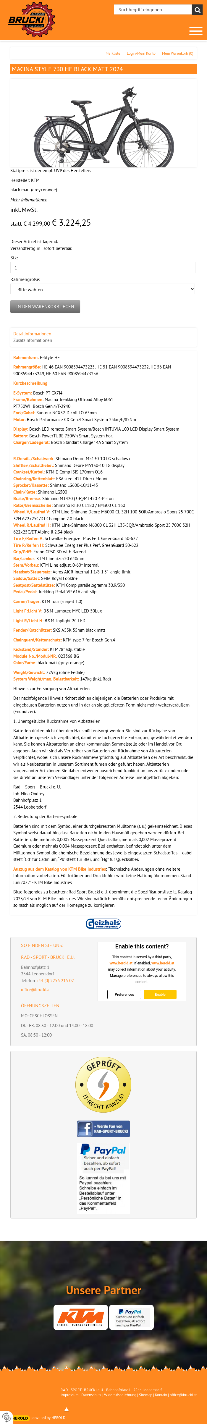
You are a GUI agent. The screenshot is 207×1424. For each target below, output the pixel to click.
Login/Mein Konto (141, 53)
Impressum (70, 1394)
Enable (160, 994)
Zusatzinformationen (32, 340)
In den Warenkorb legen (45, 306)
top (66, 1409)
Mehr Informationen (28, 200)
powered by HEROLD (48, 1417)
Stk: (14, 258)
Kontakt (161, 1394)
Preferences (124, 994)
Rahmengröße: (25, 279)
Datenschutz (91, 1394)
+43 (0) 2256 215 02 (55, 980)
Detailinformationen (32, 334)
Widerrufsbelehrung (120, 1394)
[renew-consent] (6, 1417)
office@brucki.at (36, 989)
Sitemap (145, 1394)
